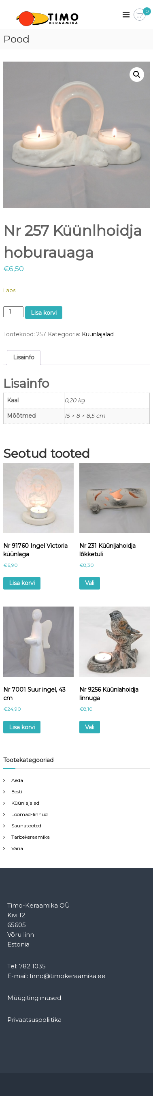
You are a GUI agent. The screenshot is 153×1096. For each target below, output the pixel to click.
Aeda (17, 780)
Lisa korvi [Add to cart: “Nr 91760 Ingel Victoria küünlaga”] (22, 583)
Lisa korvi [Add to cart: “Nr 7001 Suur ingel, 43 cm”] (22, 727)
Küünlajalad (98, 334)
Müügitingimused (34, 998)
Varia (17, 848)
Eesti (16, 791)
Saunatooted (26, 826)
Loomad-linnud (29, 814)
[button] (137, 74)
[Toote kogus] (13, 311)
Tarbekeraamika (30, 837)
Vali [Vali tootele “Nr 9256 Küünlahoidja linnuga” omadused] (89, 727)
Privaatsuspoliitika (34, 1019)
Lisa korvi (44, 312)
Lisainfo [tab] (23, 357)
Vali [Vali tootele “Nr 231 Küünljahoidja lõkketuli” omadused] (89, 583)
